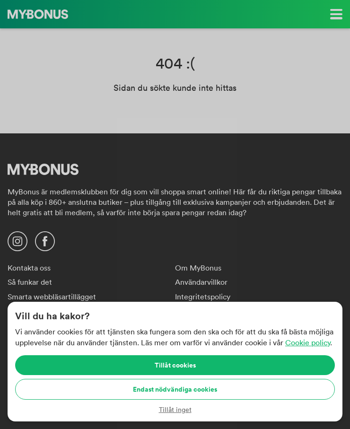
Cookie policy (307, 342)
